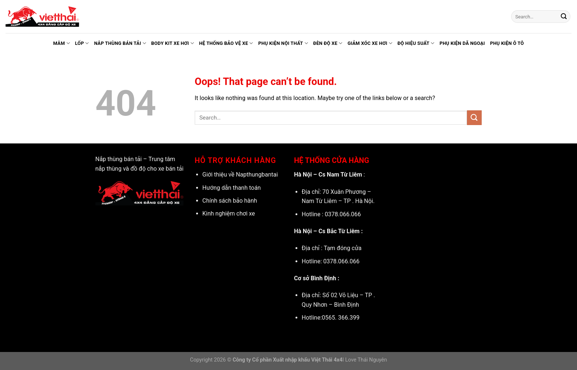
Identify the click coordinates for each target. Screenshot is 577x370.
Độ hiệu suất (416, 43)
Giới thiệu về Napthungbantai (240, 174)
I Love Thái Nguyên (365, 360)
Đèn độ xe (328, 43)
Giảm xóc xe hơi (369, 43)
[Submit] (563, 16)
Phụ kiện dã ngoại (462, 43)
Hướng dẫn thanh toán (231, 187)
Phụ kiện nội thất (283, 43)
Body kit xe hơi (172, 43)
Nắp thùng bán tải (120, 43)
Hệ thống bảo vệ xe (226, 43)
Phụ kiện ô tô (507, 43)
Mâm (61, 43)
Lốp (82, 43)
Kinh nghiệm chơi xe (228, 213)
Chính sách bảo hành (229, 200)
